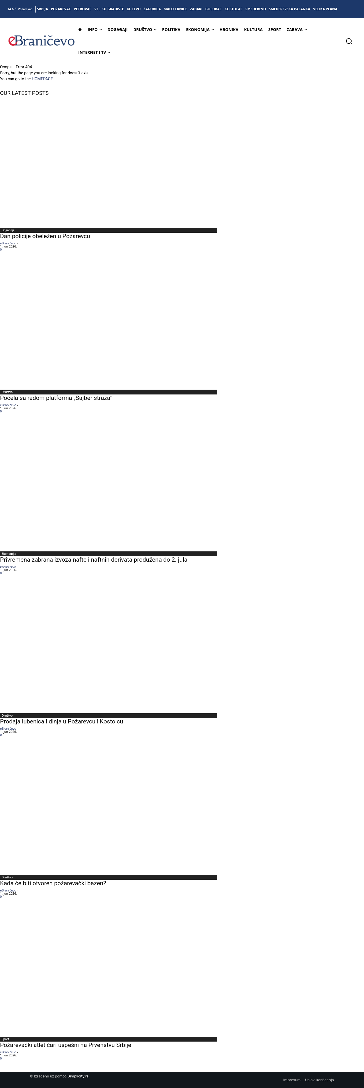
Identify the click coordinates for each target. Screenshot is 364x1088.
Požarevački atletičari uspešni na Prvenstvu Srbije (65, 1045)
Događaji (8, 230)
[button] (349, 41)
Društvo (7, 392)
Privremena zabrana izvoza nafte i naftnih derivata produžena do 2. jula (93, 559)
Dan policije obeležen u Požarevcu (46, 236)
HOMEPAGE (42, 79)
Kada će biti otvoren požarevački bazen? (53, 883)
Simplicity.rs (78, 1076)
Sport (5, 1039)
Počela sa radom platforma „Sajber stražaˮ (56, 397)
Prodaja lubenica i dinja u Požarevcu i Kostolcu (61, 721)
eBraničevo (8, 243)
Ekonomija (9, 554)
